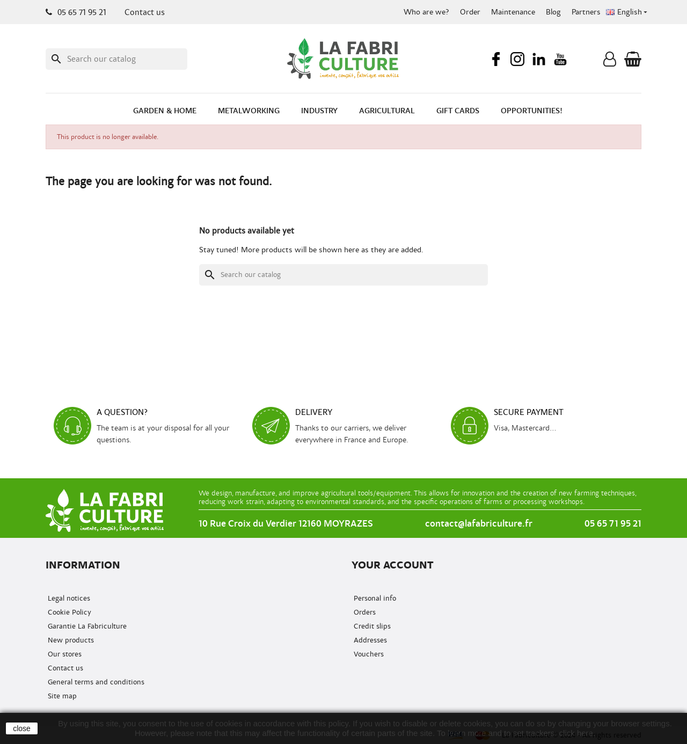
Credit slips (371, 626)
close (22, 728)
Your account (393, 565)
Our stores (64, 654)
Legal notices (68, 598)
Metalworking (249, 111)
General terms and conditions (95, 682)
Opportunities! (531, 111)
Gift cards (457, 111)
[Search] (116, 59)
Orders (364, 612)
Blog (553, 12)
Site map (61, 696)
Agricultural (387, 111)
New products (70, 640)
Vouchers (368, 654)
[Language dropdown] (627, 12)
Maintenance (513, 12)
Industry (319, 111)
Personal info (374, 598)
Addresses (369, 640)
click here (576, 733)
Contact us (145, 12)
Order (470, 12)
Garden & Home (164, 111)
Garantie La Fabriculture (86, 626)
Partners (586, 12)
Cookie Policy (68, 612)
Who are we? (426, 12)
